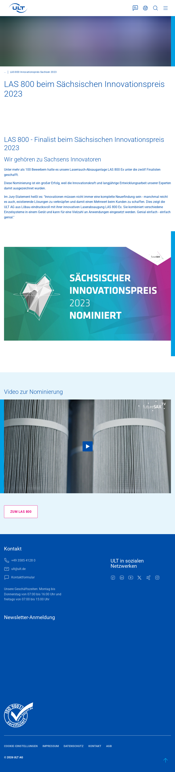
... (5, 71)
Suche (155, 8)
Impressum (50, 746)
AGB (109, 746)
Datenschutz (74, 746)
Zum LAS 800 (20, 512)
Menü (166, 8)
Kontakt (94, 746)
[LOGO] (18, 8)
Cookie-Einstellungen (21, 746)
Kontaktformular (135, 8)
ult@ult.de (18, 569)
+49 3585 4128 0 (23, 560)
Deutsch (145, 8)
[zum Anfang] (166, 760)
